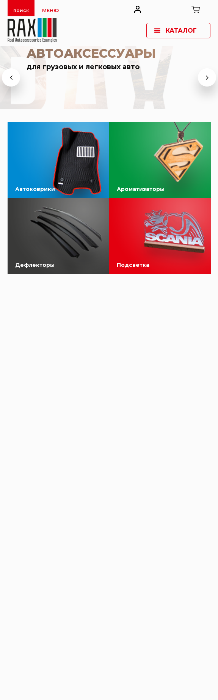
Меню (50, 10)
